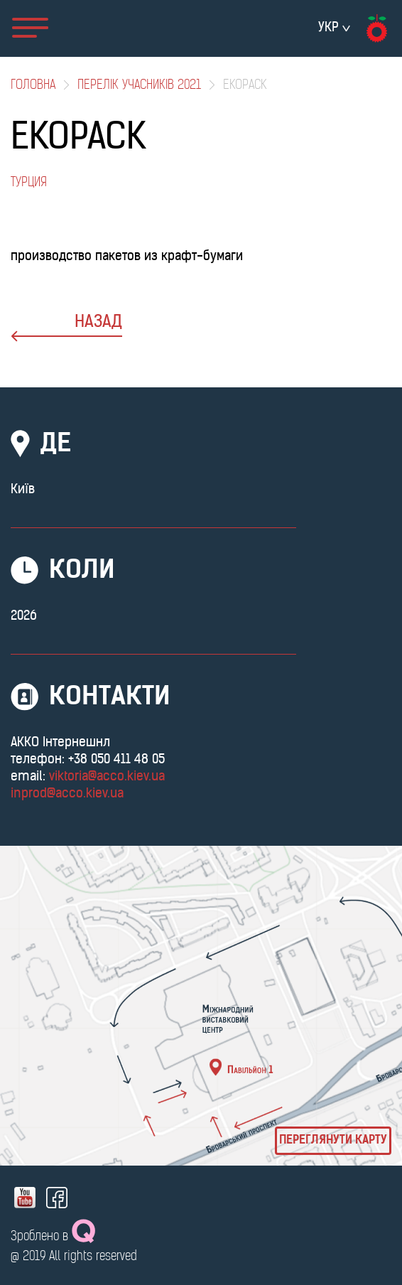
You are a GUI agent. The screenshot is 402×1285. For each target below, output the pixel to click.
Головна (33, 85)
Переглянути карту (333, 1140)
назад (66, 328)
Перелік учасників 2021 (139, 85)
